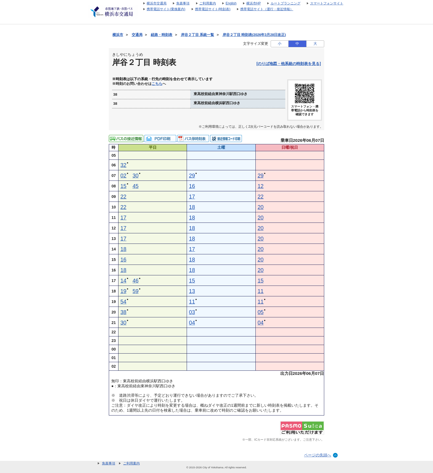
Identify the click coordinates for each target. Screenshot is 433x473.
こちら (157, 84)
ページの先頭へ (317, 455)
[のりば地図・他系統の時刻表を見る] (289, 63)
